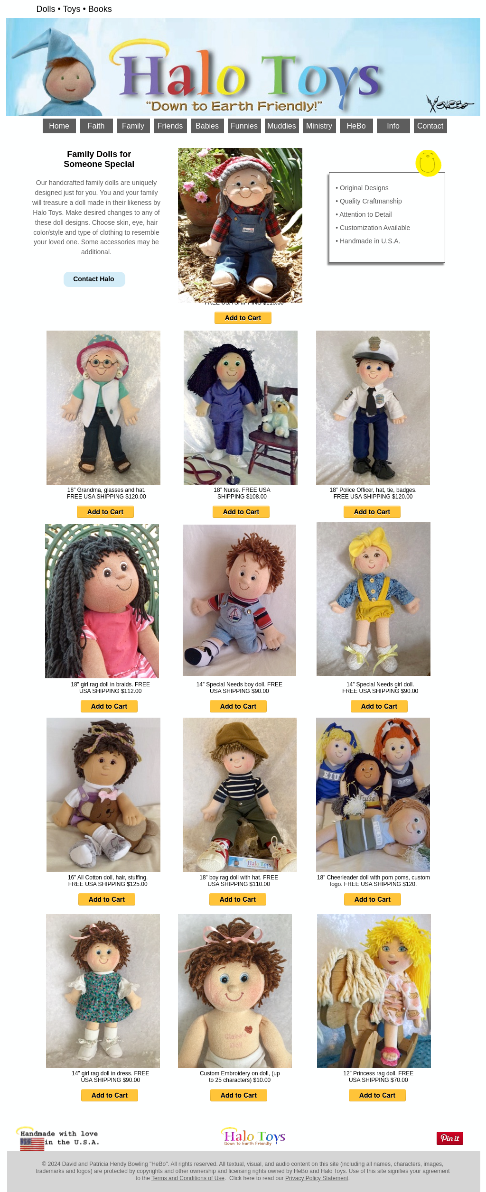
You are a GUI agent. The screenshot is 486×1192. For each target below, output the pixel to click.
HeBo (356, 126)
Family (133, 126)
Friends (170, 126)
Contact (430, 126)
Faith (96, 126)
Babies (207, 126)
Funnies (244, 126)
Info (393, 126)
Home (59, 126)
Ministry (319, 126)
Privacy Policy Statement (316, 1178)
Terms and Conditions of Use (187, 1178)
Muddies (281, 126)
